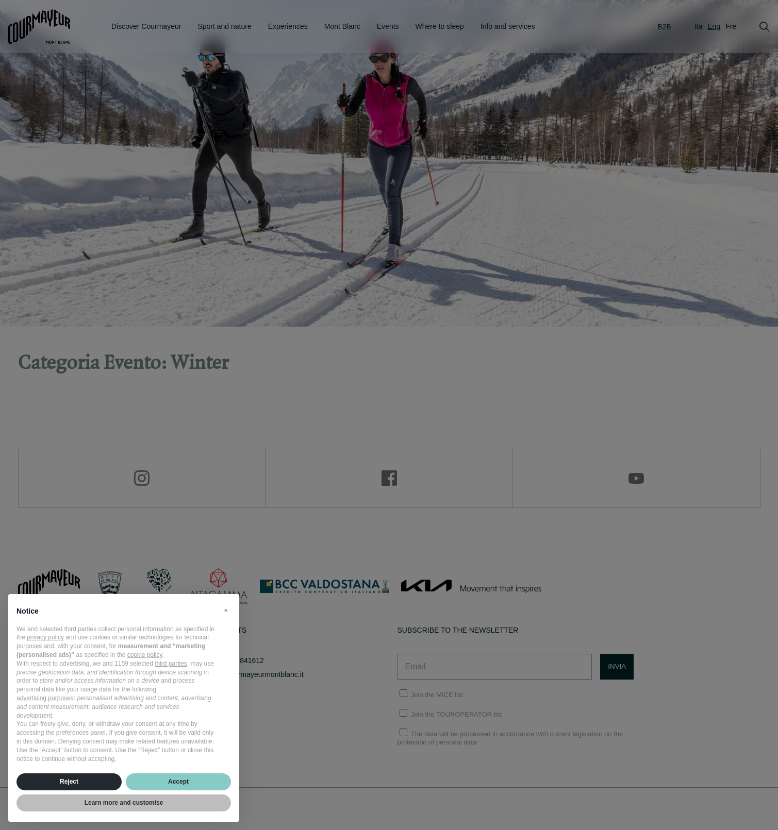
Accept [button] (178, 781)
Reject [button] (69, 781)
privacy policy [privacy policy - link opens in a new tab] (45, 637)
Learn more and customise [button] (124, 802)
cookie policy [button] (144, 654)
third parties (171, 663)
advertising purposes (45, 698)
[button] (226, 610)
